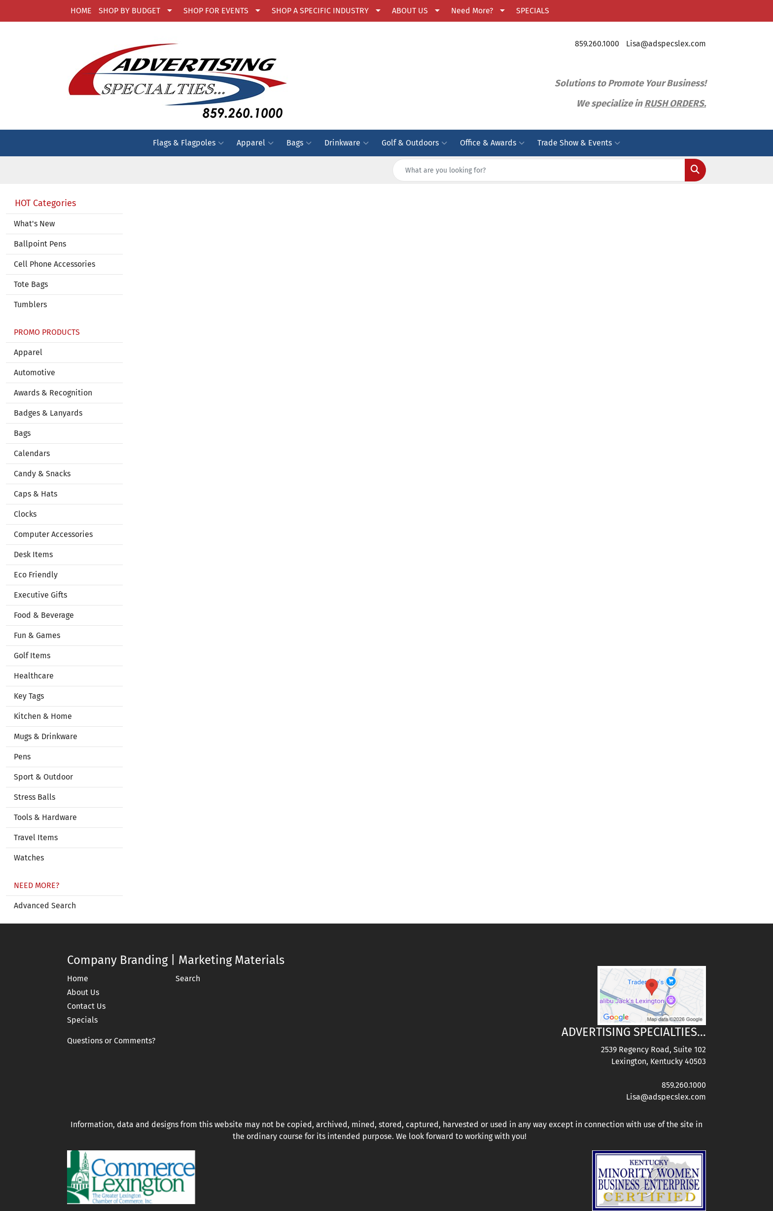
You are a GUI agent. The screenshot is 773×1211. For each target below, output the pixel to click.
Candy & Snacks (42, 473)
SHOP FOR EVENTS (215, 10)
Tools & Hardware (45, 817)
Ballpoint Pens (40, 244)
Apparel (255, 143)
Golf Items (32, 655)
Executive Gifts (40, 595)
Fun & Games (37, 635)
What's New (34, 223)
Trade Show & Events (578, 143)
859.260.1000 (597, 43)
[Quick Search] (538, 170)
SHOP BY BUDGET (129, 10)
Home (77, 978)
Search (188, 978)
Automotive (34, 372)
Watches (29, 857)
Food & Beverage (44, 615)
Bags (299, 143)
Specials (82, 1020)
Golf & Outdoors (414, 143)
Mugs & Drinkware (45, 736)
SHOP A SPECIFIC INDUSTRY (320, 10)
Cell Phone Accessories (54, 264)
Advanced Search (45, 905)
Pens (22, 756)
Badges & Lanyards (48, 413)
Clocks (25, 514)
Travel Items (36, 837)
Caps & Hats (35, 494)
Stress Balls (34, 797)
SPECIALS (532, 10)
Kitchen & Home (43, 716)
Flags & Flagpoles (188, 143)
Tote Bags (31, 284)
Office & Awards (492, 143)
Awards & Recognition (53, 392)
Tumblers (30, 304)
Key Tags (29, 696)
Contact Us (86, 1006)
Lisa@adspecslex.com (666, 43)
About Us (83, 992)
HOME (81, 10)
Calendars (32, 453)
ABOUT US (410, 10)
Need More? (472, 10)
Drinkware (346, 143)
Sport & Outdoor (43, 777)
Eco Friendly (36, 574)
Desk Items (33, 554)
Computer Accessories (53, 534)
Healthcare (34, 675)
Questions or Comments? (111, 1040)
